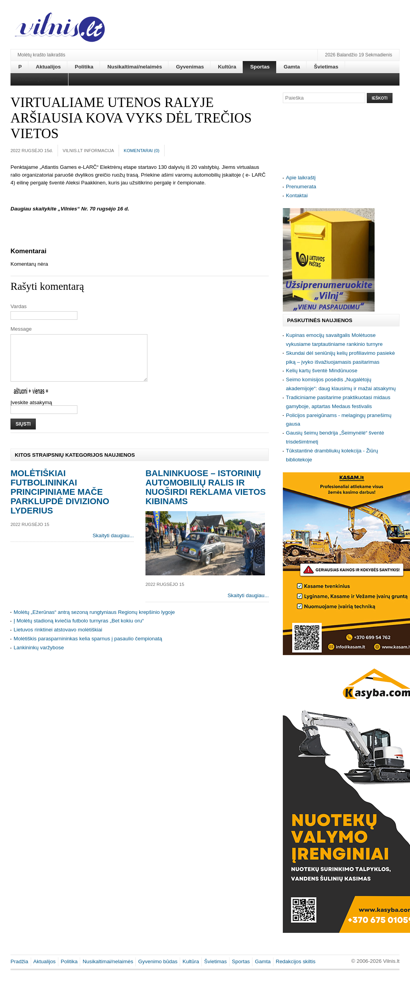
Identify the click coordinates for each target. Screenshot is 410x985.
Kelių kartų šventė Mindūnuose (321, 370)
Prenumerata (301, 186)
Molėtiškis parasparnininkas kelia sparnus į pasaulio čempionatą (88, 648)
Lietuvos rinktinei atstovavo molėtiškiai (58, 639)
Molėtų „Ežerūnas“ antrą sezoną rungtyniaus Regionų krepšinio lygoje (94, 621)
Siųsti (23, 433)
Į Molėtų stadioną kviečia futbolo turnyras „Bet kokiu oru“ (79, 630)
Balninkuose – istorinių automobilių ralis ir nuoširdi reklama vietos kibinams (205, 496)
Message (21, 329)
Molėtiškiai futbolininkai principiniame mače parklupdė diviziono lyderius (60, 501)
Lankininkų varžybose (39, 657)
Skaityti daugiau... (113, 545)
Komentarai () (141, 150)
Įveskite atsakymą (31, 412)
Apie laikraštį (300, 178)
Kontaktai (297, 195)
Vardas (19, 306)
